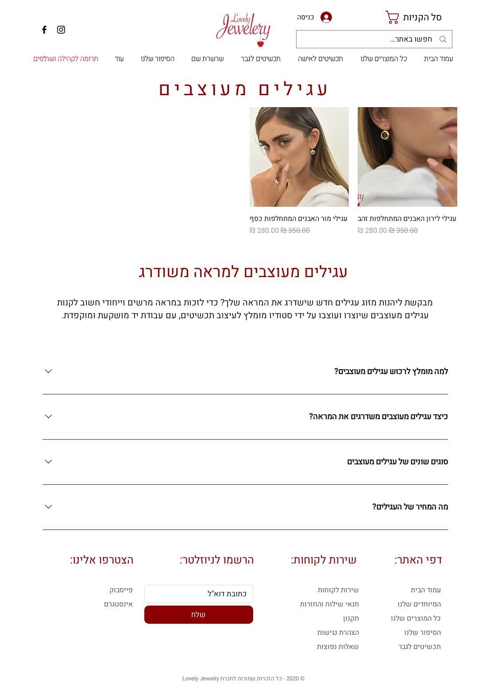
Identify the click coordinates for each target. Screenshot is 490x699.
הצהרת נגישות (338, 632)
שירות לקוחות (338, 590)
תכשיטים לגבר (419, 646)
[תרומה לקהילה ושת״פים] (66, 59)
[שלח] (198, 615)
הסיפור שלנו (422, 632)
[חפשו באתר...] (373, 39)
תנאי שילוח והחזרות (329, 604)
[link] (421, 17)
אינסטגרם (118, 604)
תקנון (351, 618)
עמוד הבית (426, 590)
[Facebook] (44, 29)
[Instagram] (61, 29)
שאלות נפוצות (338, 646)
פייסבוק (121, 590)
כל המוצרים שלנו (416, 618)
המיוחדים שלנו (419, 604)
